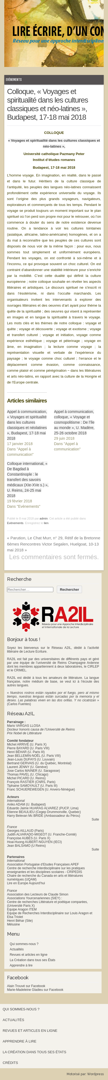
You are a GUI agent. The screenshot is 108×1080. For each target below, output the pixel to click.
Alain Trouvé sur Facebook (26, 986)
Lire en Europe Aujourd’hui (26, 883)
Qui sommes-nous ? (24, 944)
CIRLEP (93, 666)
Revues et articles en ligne (28, 955)
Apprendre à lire (21, 965)
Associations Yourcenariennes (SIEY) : (34, 898)
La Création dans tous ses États (32, 960)
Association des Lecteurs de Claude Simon (37, 894)
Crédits (10, 1063)
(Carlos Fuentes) (19, 704)
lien (46, 523)
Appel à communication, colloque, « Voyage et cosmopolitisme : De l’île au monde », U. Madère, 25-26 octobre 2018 (74, 422)
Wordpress (95, 1074)
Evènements (14, 80)
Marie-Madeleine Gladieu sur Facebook (35, 990)
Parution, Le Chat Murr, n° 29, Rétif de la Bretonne (53, 538)
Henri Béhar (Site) (20, 921)
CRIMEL (20, 670)
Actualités (17, 949)
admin (44, 518)
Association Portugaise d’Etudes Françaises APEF (43, 864)
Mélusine (13, 924)
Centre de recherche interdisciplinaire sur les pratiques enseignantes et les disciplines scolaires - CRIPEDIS (46, 870)
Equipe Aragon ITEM (22, 909)
